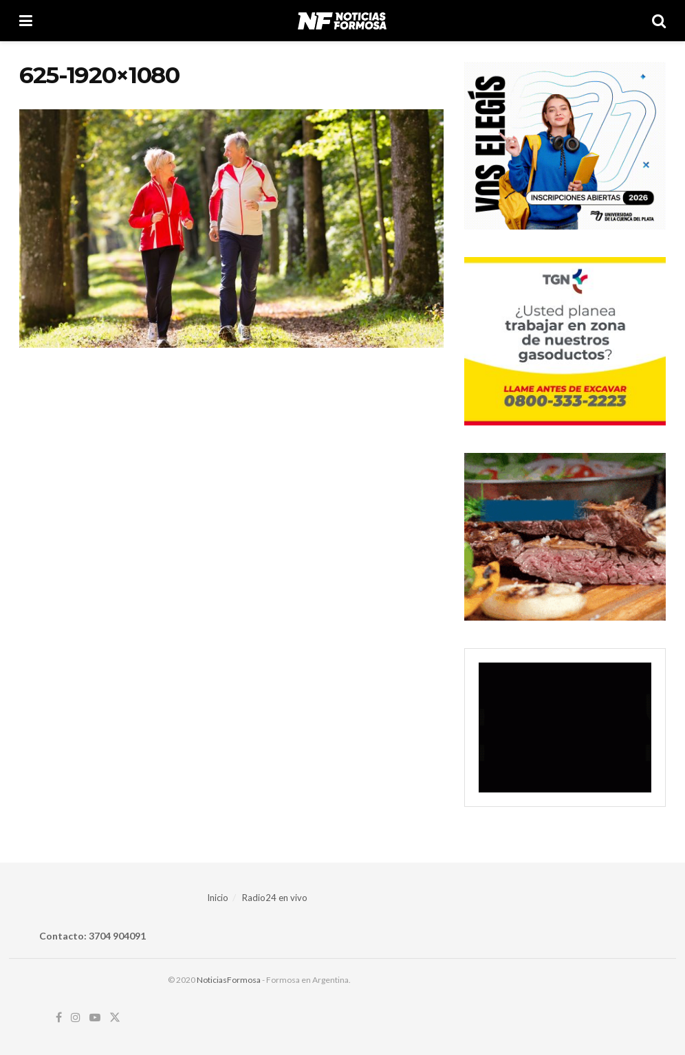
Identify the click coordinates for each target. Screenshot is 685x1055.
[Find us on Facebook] (59, 1017)
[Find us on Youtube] (94, 1017)
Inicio (217, 897)
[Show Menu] (25, 20)
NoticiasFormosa (229, 980)
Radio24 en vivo (274, 897)
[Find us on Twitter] (114, 1017)
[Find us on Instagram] (75, 1017)
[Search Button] (659, 20)
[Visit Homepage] (342, 20)
